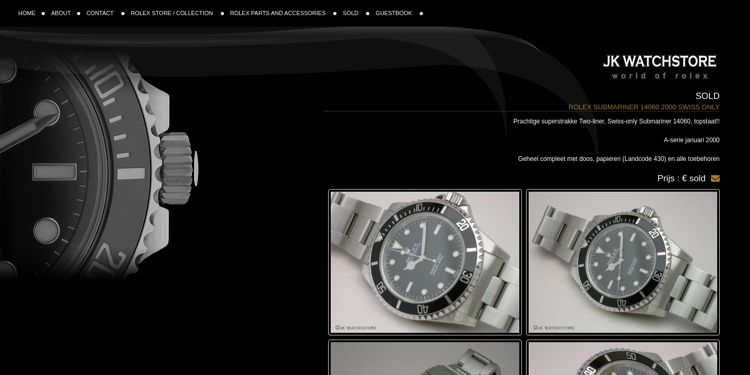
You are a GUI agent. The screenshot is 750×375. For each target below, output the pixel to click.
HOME (31, 13)
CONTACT (105, 13)
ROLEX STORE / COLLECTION (177, 13)
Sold (708, 96)
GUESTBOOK (399, 13)
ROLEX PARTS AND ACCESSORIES (283, 13)
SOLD (356, 13)
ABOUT (65, 13)
